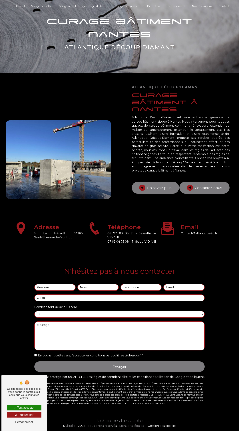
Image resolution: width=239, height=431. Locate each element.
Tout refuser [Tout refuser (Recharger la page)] (24, 414)
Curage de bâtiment (127, 6)
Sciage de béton (42, 6)
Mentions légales (131, 426)
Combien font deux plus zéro (55, 302)
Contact (224, 6)
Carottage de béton (95, 6)
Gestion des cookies (162, 426)
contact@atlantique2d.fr (199, 229)
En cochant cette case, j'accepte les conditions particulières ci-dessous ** (90, 351)
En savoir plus (155, 188)
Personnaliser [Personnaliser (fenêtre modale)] (24, 422)
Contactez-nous (204, 188)
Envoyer (119, 362)
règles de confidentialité (110, 372)
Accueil (20, 6)
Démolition (154, 6)
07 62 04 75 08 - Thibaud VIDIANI (131, 246)
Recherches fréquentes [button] (119, 420)
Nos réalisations (202, 6)
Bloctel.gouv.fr (96, 399)
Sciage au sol (67, 6)
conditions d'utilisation (153, 372)
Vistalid (70, 426)
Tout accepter (24, 407)
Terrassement (176, 6)
